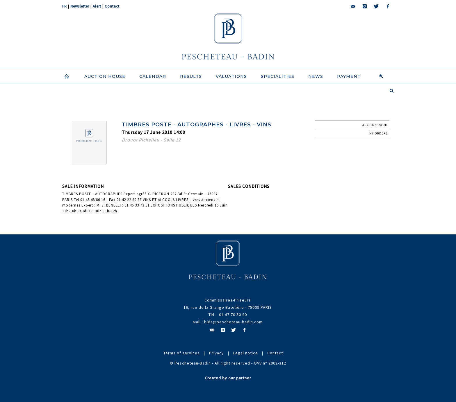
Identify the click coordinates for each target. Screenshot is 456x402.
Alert (97, 6)
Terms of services (181, 353)
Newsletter (79, 6)
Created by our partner (228, 378)
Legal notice (245, 353)
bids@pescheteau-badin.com (233, 321)
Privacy (216, 353)
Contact (112, 6)
